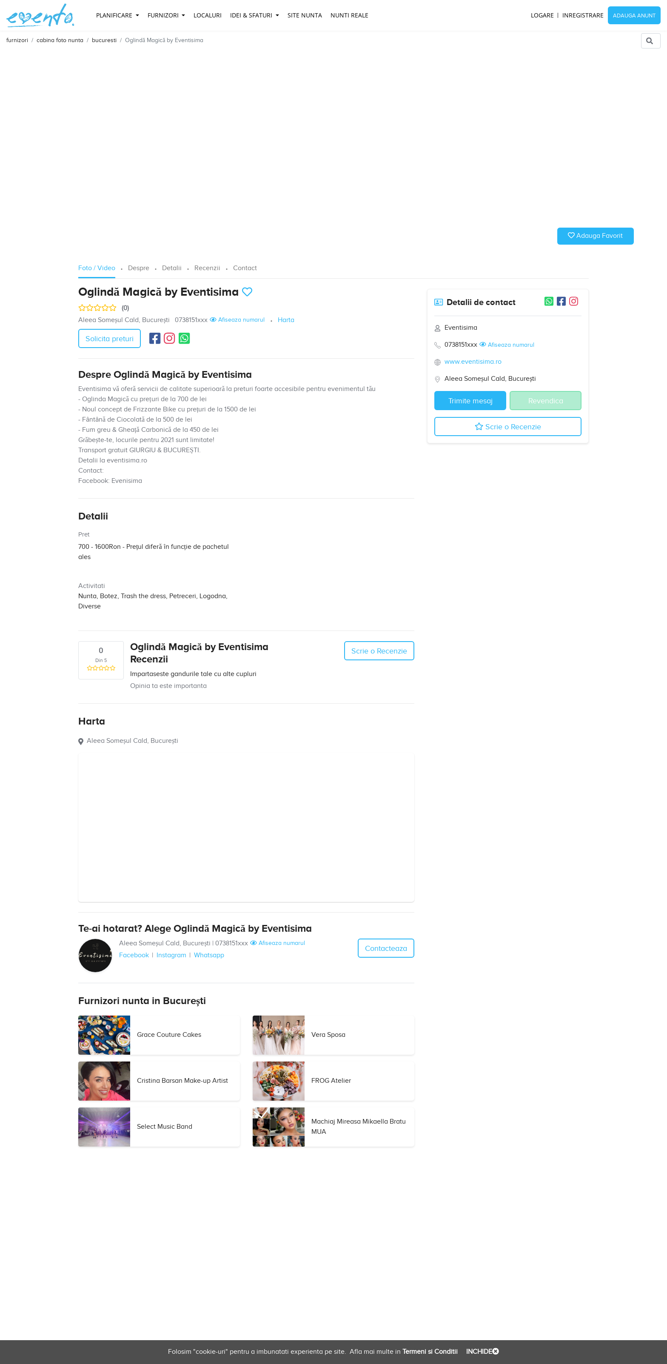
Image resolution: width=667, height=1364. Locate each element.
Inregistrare (583, 15)
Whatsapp (209, 955)
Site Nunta (305, 15)
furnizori (17, 40)
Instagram (171, 955)
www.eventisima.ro (473, 362)
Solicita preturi (110, 338)
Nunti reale (349, 15)
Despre (138, 268)
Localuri (208, 15)
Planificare (115, 15)
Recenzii (207, 268)
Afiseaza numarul (237, 320)
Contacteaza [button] (386, 948)
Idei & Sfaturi (252, 15)
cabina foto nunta (60, 40)
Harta (286, 320)
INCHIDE (482, 1352)
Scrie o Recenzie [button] (379, 651)
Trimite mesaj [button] (470, 401)
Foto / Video (96, 268)
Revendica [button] (545, 401)
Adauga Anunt (634, 15)
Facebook (134, 955)
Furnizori (164, 15)
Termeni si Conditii (429, 1352)
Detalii (172, 268)
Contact (245, 268)
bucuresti (104, 40)
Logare (542, 15)
